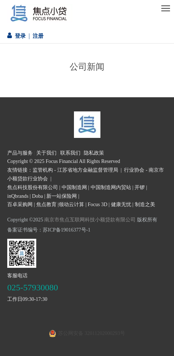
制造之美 (145, 204)
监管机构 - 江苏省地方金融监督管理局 (75, 170)
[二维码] (21, 253)
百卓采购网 (20, 204)
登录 (20, 36)
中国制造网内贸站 (111, 187)
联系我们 (70, 153)
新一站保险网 (61, 196)
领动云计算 (71, 204)
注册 (38, 36)
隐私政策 (94, 153)
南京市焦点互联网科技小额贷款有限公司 (90, 219)
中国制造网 (74, 187)
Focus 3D (97, 204)
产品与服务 (20, 153)
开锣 (139, 187)
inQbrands (17, 196)
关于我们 (46, 153)
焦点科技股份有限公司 (32, 187)
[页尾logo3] (87, 124)
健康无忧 (121, 204)
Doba (37, 196)
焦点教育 (46, 204)
